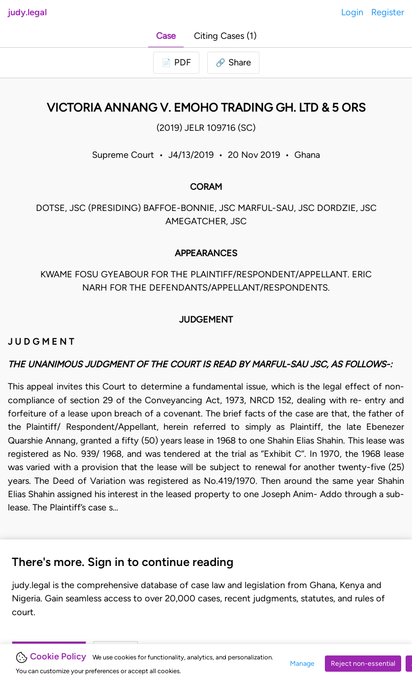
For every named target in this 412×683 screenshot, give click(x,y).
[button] (233, 63)
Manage (302, 663)
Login (352, 12)
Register (387, 12)
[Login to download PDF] (176, 63)
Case (166, 35)
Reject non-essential (363, 663)
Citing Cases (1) (225, 35)
